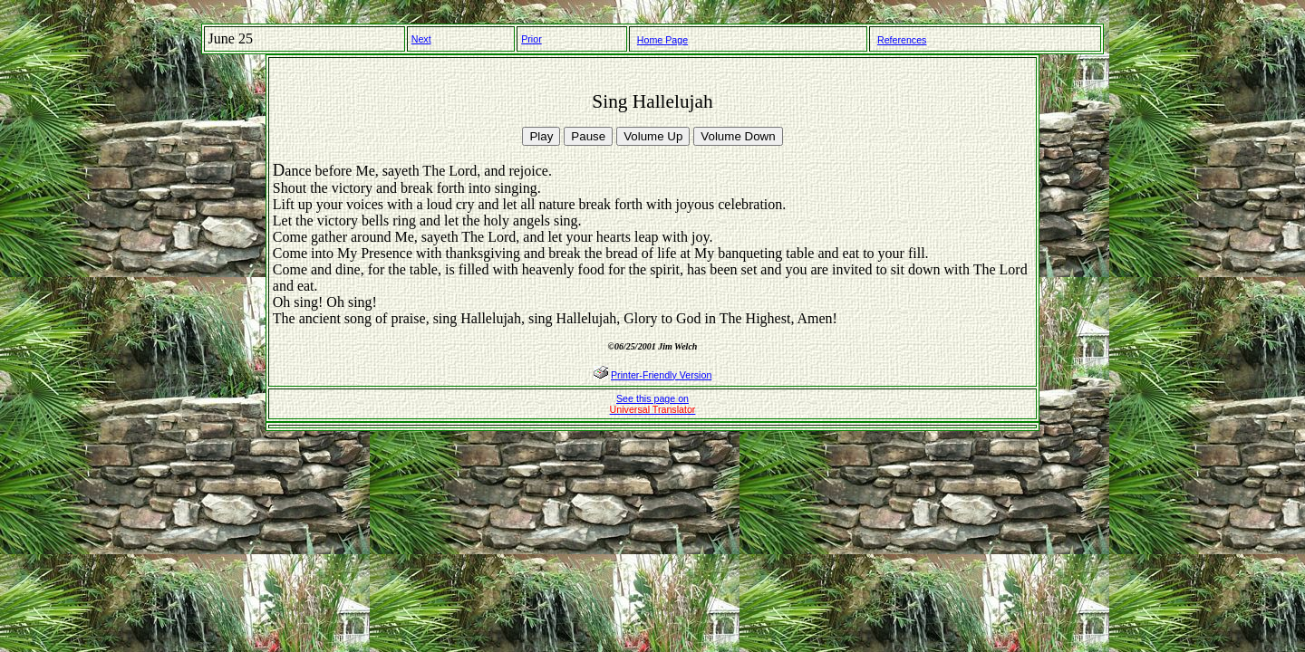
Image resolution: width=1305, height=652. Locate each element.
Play (541, 136)
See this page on (653, 404)
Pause (588, 136)
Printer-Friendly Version (661, 374)
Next (421, 39)
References (902, 39)
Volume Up (653, 136)
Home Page (662, 39)
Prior (531, 39)
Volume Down (738, 136)
